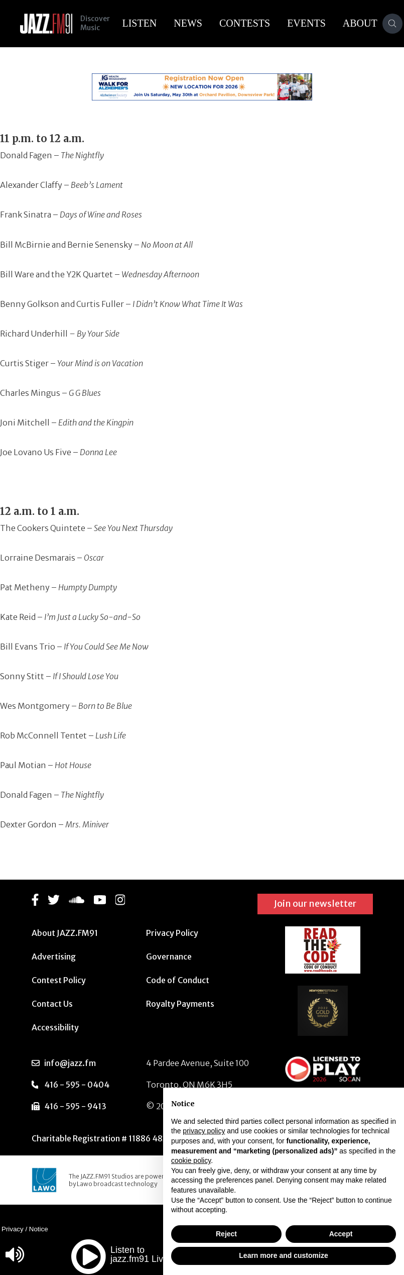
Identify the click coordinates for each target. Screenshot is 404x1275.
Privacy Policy (172, 933)
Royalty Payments (180, 1004)
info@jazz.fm (70, 1063)
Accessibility (55, 1027)
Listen (139, 23)
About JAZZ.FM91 (65, 933)
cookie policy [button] (191, 1160)
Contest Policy (59, 980)
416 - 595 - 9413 (75, 1106)
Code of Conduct (177, 980)
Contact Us (52, 1004)
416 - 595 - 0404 (76, 1085)
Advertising (54, 956)
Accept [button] (341, 1234)
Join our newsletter (315, 903)
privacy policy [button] (204, 1131)
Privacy (13, 1229)
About (360, 23)
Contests (244, 23)
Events (306, 23)
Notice (38, 1229)
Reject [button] (226, 1234)
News (188, 23)
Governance (169, 956)
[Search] (392, 24)
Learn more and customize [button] (283, 1255)
